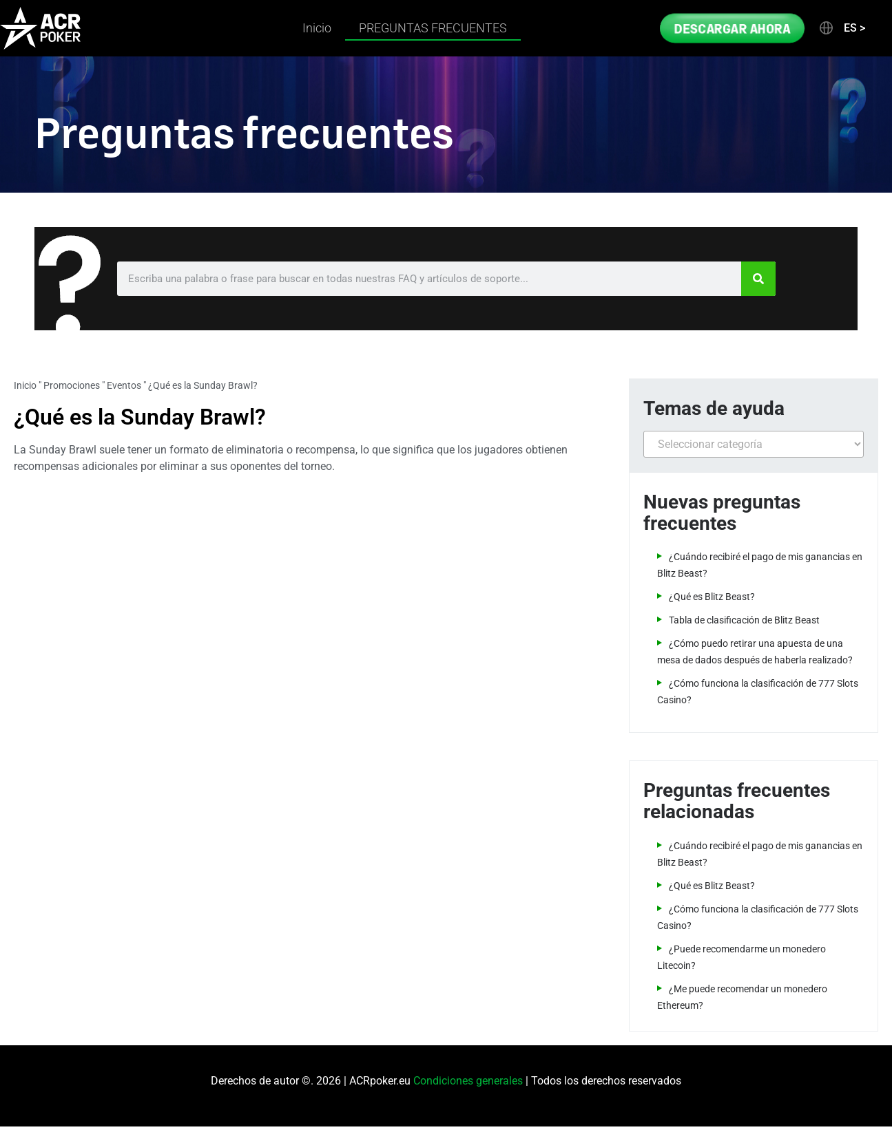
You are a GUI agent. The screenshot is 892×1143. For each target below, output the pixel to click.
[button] (841, 28)
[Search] (758, 278)
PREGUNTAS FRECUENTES (433, 28)
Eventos (124, 385)
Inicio (316, 28)
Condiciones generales (468, 1080)
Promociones (71, 385)
